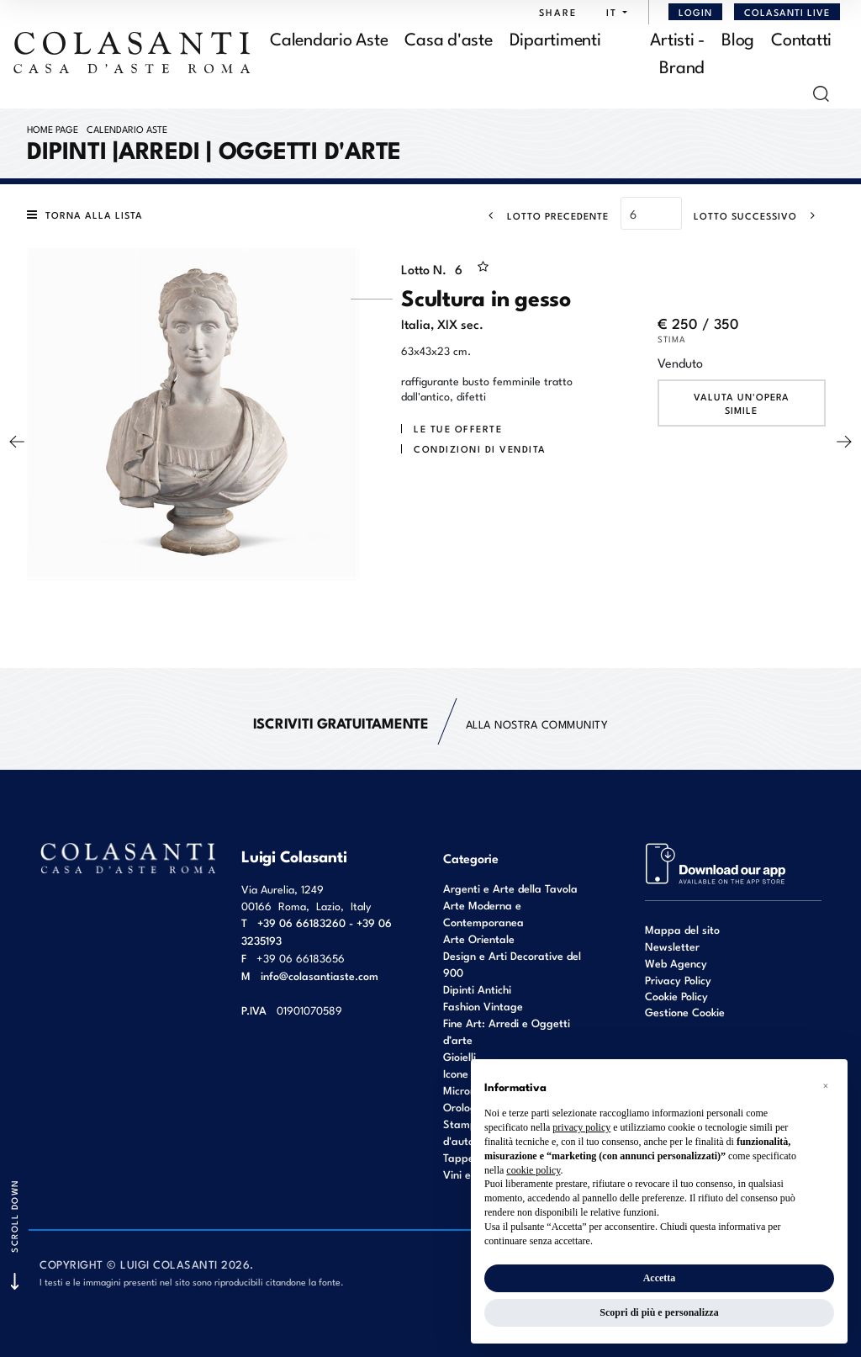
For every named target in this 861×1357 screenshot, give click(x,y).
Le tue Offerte (458, 428)
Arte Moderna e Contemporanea (483, 913)
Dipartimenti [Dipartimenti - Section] (555, 37)
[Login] (695, 11)
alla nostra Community (431, 723)
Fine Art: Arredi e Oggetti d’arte (506, 1031)
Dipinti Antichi (477, 989)
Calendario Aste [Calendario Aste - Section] (329, 37)
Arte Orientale (479, 938)
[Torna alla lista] (89, 214)
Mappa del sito (682, 929)
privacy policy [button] (581, 1127)
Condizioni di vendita (480, 448)
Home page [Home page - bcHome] (52, 128)
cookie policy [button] (533, 1170)
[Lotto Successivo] (759, 215)
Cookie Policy (676, 996)
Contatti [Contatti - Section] (801, 37)
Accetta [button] (659, 1278)
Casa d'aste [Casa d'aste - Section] (448, 37)
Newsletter (672, 946)
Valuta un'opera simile (742, 403)
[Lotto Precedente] (543, 215)
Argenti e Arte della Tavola (510, 888)
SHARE (558, 12)
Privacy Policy (678, 980)
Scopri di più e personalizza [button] (659, 1312)
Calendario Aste (127, 128)
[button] (612, 12)
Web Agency (676, 963)
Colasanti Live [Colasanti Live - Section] (787, 12)
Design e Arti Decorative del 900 (512, 963)
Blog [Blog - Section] (737, 37)
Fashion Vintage (483, 1006)
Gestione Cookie (685, 1012)
